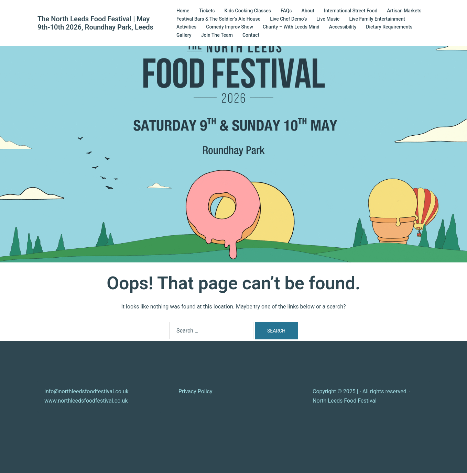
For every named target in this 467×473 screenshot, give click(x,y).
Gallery (184, 35)
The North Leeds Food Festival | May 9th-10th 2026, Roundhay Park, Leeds (95, 23)
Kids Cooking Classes (248, 10)
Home (182, 10)
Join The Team (217, 35)
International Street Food (350, 10)
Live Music (327, 19)
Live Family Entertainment (377, 19)
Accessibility (342, 27)
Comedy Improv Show (229, 27)
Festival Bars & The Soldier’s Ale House (218, 19)
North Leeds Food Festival (345, 400)
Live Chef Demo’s (288, 19)
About (308, 10)
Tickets (207, 10)
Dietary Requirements (389, 27)
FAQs (286, 10)
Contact (250, 35)
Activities (186, 27)
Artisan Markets (404, 10)
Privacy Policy (195, 391)
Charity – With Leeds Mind (291, 27)
